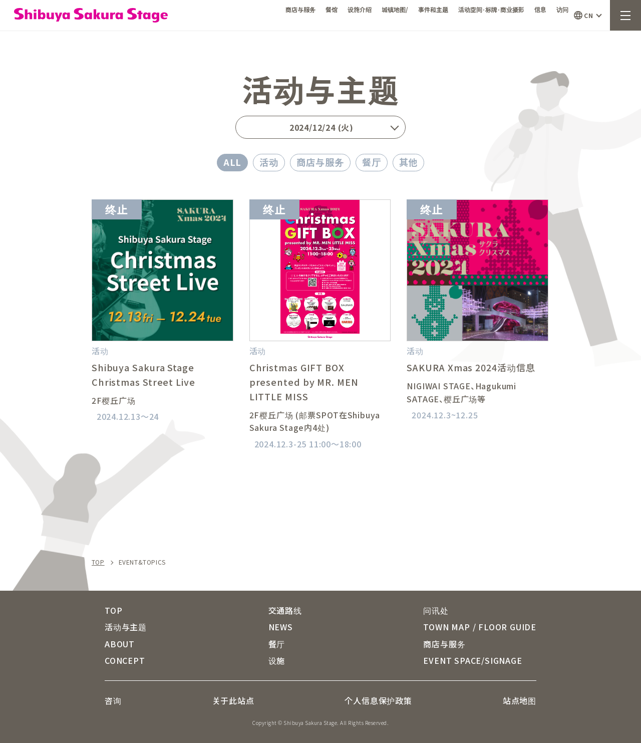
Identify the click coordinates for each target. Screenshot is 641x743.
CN (588, 15)
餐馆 (332, 9)
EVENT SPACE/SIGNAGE (472, 660)
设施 (276, 660)
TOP (98, 562)
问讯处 (435, 610)
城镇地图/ (395, 9)
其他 (408, 161)
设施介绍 (360, 9)
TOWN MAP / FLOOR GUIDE (479, 627)
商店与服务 (300, 9)
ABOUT (120, 644)
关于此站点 (233, 700)
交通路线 (285, 610)
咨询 (113, 700)
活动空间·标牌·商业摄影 (491, 9)
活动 (268, 161)
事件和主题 (433, 9)
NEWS (280, 627)
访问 (562, 9)
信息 (540, 9)
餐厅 (371, 161)
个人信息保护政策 (378, 700)
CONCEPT (125, 660)
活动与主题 (126, 627)
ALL (232, 161)
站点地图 (519, 700)
